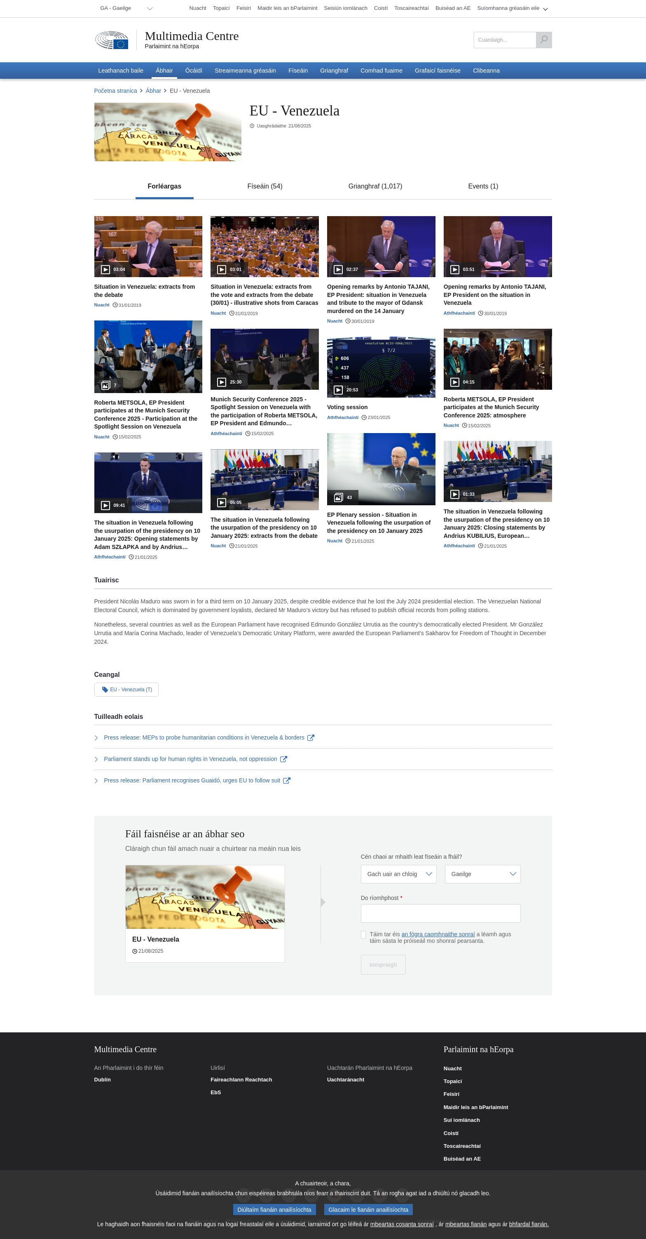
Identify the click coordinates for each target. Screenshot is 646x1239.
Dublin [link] (102, 1080)
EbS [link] (216, 1092)
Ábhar (153, 90)
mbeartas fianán (466, 1225)
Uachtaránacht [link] (345, 1080)
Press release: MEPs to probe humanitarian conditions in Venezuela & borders (204, 737)
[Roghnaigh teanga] (483, 874)
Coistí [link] (451, 1133)
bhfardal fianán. (529, 1225)
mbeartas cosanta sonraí (402, 1225)
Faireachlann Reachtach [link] (241, 1080)
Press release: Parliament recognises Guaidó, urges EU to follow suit (192, 780)
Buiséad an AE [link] (462, 1159)
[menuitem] (125, 8)
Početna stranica (115, 90)
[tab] (165, 186)
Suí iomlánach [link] (462, 1120)
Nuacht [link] (453, 1069)
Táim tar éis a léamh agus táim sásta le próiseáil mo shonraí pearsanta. (440, 937)
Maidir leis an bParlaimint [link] (476, 1107)
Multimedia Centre (192, 36)
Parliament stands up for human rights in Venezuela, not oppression (191, 759)
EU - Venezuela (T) (126, 689)
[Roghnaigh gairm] (399, 874)
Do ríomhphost (382, 898)
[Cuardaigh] (544, 40)
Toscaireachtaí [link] (462, 1146)
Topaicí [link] (453, 1081)
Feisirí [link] (451, 1094)
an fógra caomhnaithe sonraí (438, 934)
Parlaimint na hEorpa (172, 46)
